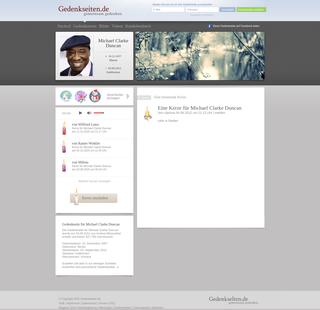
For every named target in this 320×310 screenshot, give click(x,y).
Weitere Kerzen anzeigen (94, 181)
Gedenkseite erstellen (251, 9)
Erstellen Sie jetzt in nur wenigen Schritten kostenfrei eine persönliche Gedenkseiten (89, 265)
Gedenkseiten (122, 307)
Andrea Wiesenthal (108, 233)
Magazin (64, 307)
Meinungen (105, 307)
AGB (61, 303)
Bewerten (158, 307)
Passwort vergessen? (202, 15)
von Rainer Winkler (86, 143)
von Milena (80, 162)
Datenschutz (89, 303)
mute (89, 113)
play (80, 113)
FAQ (112, 303)
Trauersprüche (141, 307)
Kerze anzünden (95, 198)
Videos (117, 26)
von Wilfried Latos (85, 124)
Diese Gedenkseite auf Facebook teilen (236, 26)
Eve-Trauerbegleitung (84, 307)
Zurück (145, 97)
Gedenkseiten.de (90, 298)
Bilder (104, 26)
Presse (103, 303)
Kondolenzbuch (138, 26)
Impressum (73, 303)
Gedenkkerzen (84, 26)
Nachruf (64, 26)
